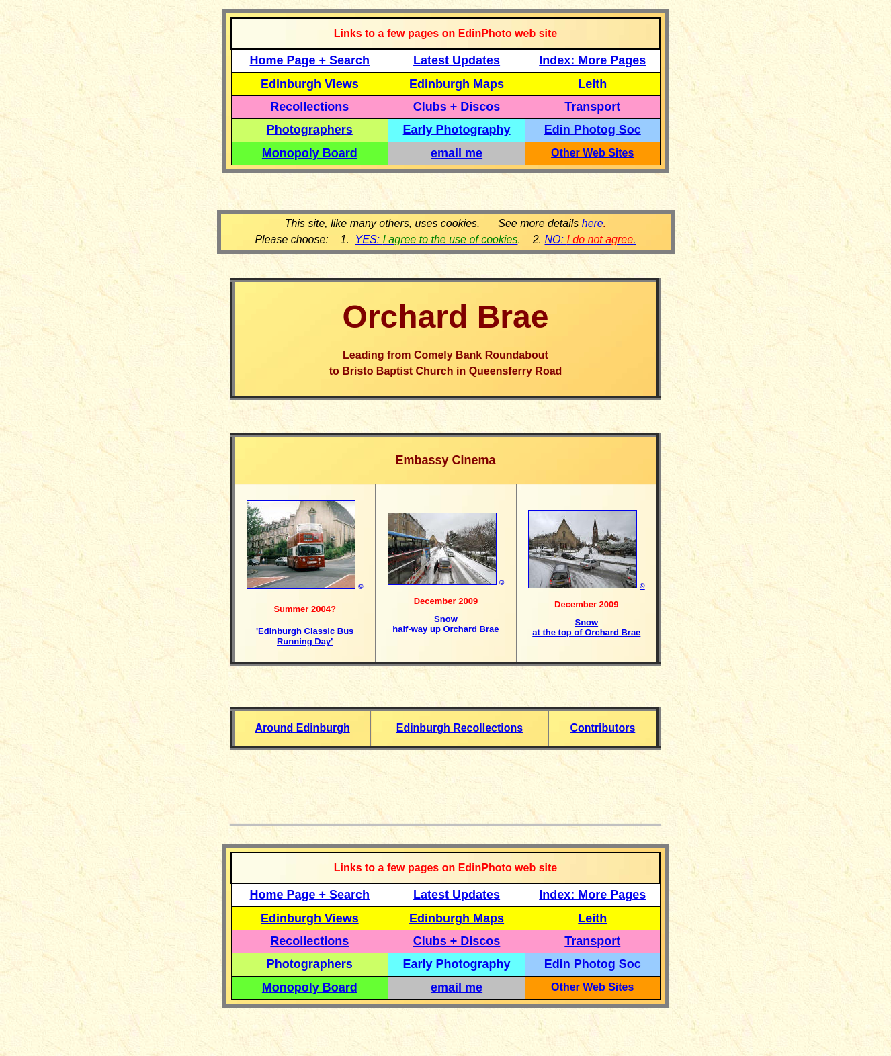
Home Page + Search (310, 60)
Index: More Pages (592, 60)
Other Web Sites (592, 153)
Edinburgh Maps (456, 84)
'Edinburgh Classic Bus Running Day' (304, 636)
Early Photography (457, 129)
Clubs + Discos (457, 107)
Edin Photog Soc (592, 129)
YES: (436, 239)
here (592, 223)
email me (456, 153)
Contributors (602, 728)
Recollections (309, 107)
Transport (592, 107)
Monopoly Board (309, 153)
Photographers (310, 129)
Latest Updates (456, 60)
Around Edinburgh (302, 728)
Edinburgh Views (310, 84)
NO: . (590, 239)
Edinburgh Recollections (459, 728)
